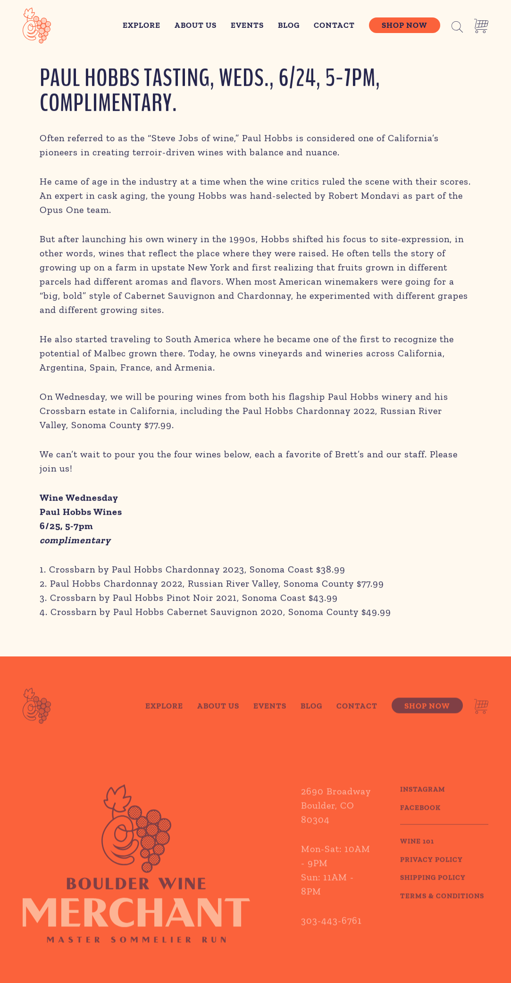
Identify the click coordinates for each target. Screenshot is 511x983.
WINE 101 (417, 853)
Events (247, 25)
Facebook (420, 819)
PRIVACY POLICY (431, 871)
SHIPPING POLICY (433, 890)
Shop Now (404, 25)
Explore (141, 25)
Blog (289, 25)
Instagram (422, 802)
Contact (334, 25)
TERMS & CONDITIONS (442, 908)
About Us (196, 25)
